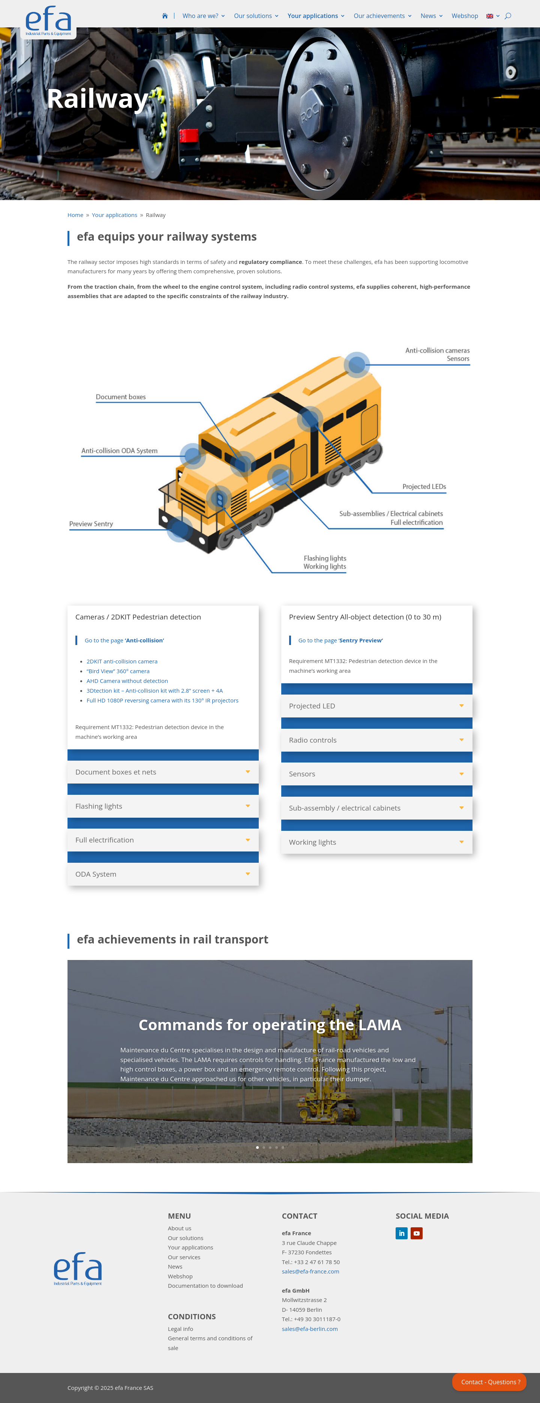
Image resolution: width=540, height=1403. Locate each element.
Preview (370, 640)
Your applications (313, 16)
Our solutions (253, 16)
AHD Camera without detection (127, 680)
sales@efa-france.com (310, 1271)
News (428, 16)
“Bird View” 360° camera (118, 671)
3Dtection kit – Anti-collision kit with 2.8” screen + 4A (155, 690)
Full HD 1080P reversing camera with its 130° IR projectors (162, 700)
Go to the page (124, 640)
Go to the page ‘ (328, 640)
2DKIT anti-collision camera (122, 661)
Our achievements (379, 16)
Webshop (465, 16)
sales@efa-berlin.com (310, 1328)
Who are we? (200, 16)
